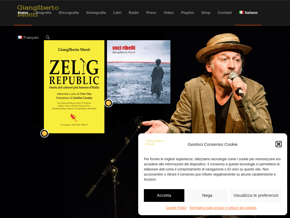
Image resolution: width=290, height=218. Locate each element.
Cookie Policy (176, 208)
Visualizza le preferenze (255, 195)
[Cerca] (47, 37)
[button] (279, 144)
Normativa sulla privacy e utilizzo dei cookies (223, 208)
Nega (207, 195)
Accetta (164, 195)
